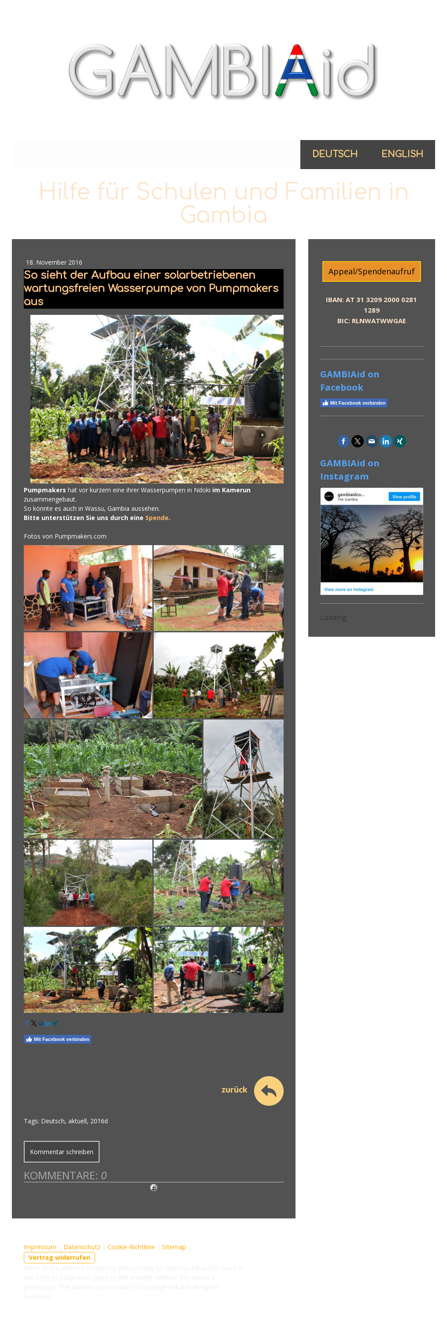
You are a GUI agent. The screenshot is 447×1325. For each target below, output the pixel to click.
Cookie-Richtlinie (131, 1247)
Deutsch (335, 154)
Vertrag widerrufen (59, 1257)
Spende (157, 517)
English (402, 154)
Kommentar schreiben (61, 1152)
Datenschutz (81, 1247)
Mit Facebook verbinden (57, 1039)
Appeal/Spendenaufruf (372, 271)
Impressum (40, 1247)
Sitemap (174, 1247)
